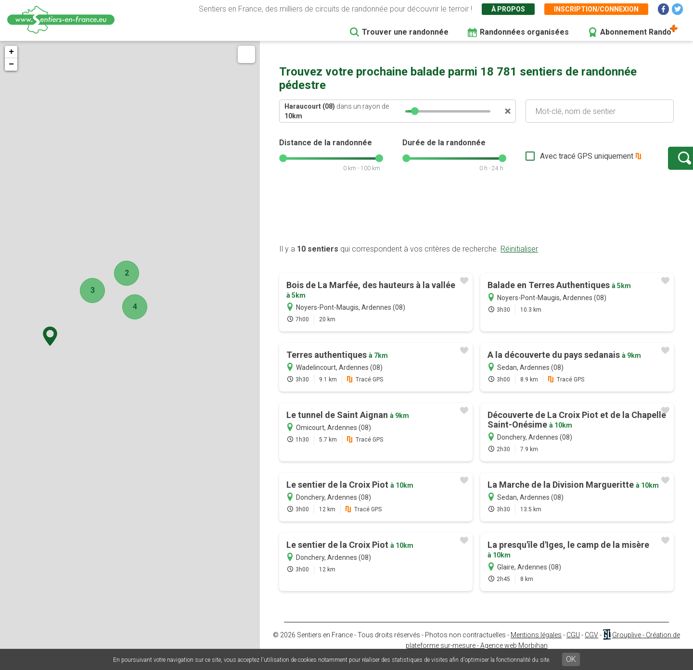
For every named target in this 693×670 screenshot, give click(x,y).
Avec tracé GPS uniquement (556, 160)
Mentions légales (536, 644)
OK (571, 659)
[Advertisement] (476, 222)
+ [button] (11, 52)
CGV (591, 644)
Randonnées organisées (524, 32)
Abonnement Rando (635, 32)
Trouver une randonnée (405, 32)
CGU (573, 644)
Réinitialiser (519, 258)
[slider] (415, 111)
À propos (508, 9)
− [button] (11, 64)
